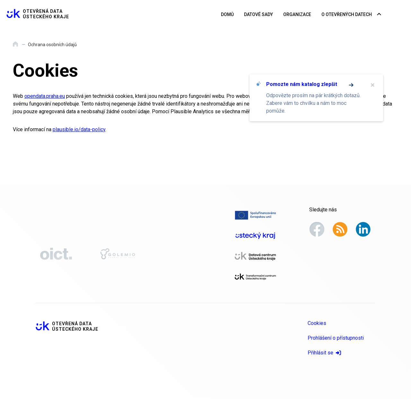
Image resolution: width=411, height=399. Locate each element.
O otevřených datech (346, 14)
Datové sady (258, 14)
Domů (227, 14)
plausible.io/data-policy (79, 129)
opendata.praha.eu (44, 96)
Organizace (297, 14)
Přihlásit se (324, 353)
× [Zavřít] (373, 85)
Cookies (317, 323)
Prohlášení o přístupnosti (336, 338)
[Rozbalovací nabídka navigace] (379, 14)
